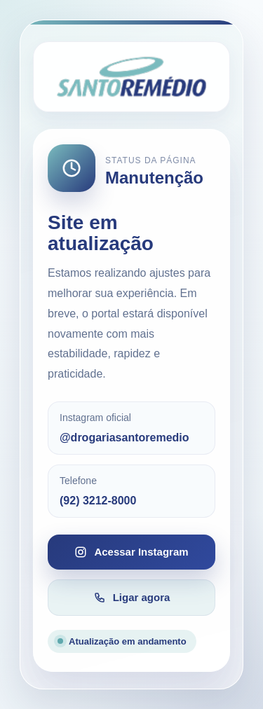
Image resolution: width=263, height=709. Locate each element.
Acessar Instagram (131, 552)
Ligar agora (131, 597)
